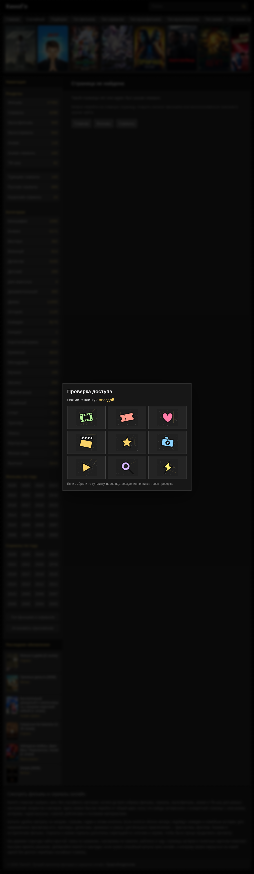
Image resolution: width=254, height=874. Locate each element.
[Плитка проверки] (86, 417)
